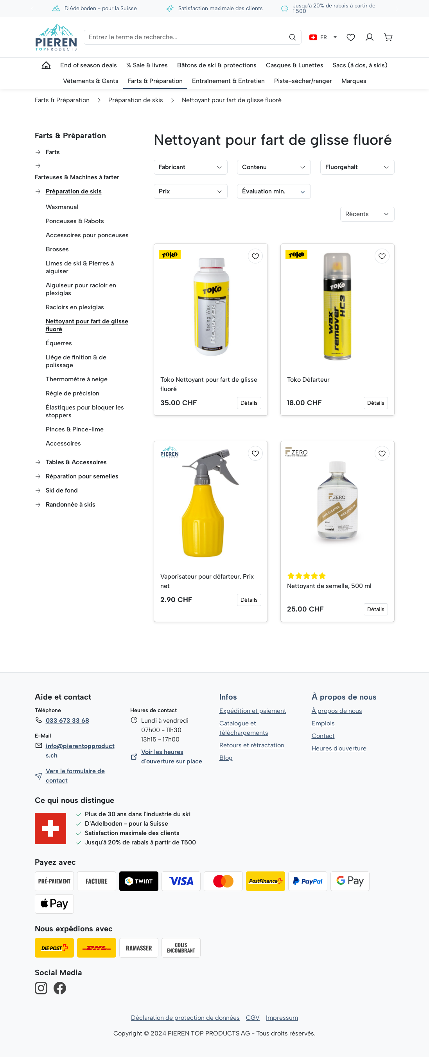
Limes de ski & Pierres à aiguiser (80, 267)
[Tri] (367, 214)
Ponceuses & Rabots (75, 221)
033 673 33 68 (67, 720)
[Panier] (388, 37)
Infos (228, 697)
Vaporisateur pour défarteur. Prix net (207, 581)
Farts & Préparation (69, 135)
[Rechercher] (293, 37)
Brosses (57, 249)
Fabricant (191, 167)
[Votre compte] (369, 37)
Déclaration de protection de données (185, 1017)
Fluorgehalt (357, 167)
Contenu (274, 167)
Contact (323, 736)
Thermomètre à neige (77, 379)
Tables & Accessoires (76, 462)
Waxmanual (62, 207)
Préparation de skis (74, 191)
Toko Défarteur (308, 379)
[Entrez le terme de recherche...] (193, 37)
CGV (253, 1017)
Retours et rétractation (251, 745)
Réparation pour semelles (82, 476)
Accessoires (63, 443)
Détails (249, 403)
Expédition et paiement (252, 710)
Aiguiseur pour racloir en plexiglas (81, 289)
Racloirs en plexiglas (75, 307)
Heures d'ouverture (339, 748)
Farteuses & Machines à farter (77, 177)
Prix (191, 191)
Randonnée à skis (71, 504)
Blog (225, 757)
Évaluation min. (274, 191)
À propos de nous (344, 697)
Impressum (282, 1017)
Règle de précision (72, 393)
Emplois (323, 723)
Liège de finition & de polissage (76, 361)
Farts (53, 152)
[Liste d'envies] (351, 37)
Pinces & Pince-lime (75, 429)
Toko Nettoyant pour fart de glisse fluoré (209, 384)
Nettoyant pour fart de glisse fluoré (78, 325)
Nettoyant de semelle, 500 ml (329, 586)
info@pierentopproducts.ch (80, 750)
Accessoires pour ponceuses (87, 235)
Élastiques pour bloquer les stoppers (85, 411)
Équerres (59, 343)
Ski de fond (62, 490)
